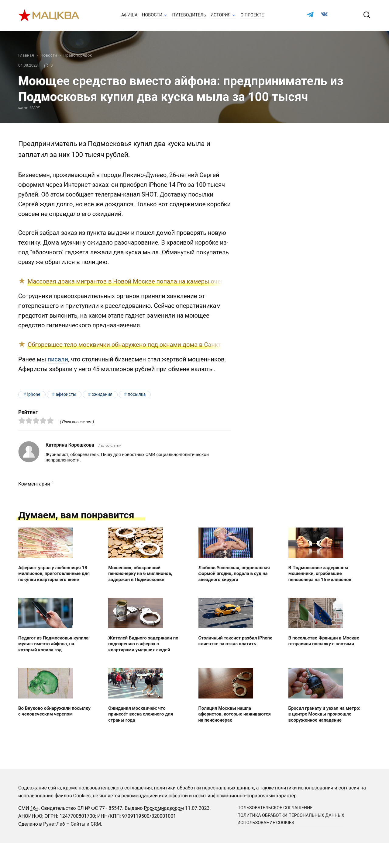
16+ (34, 808)
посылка (137, 394)
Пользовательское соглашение (275, 807)
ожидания (101, 394)
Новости (152, 15)
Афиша (129, 15)
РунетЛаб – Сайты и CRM (72, 824)
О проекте (252, 15)
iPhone (33, 394)
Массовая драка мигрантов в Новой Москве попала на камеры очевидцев (135, 281)
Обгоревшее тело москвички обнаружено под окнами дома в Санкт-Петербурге (141, 344)
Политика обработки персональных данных (290, 815)
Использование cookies (265, 822)
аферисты (66, 394)
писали (57, 359)
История (221, 15)
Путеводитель (189, 15)
